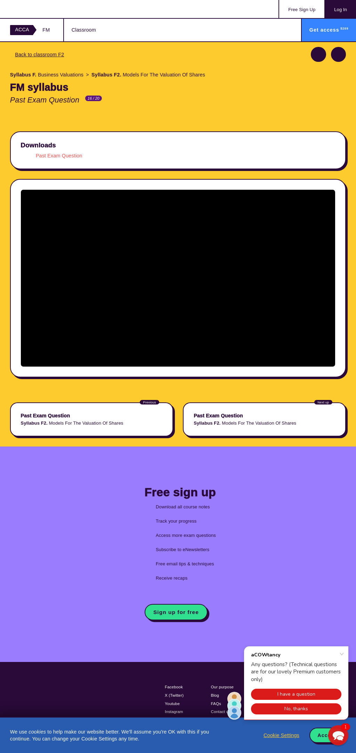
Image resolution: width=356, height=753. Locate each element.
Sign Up (301, 9)
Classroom (84, 30)
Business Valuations (46, 74)
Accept (326, 735)
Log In (340, 9)
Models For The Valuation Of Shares (148, 74)
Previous (318, 54)
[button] (338, 735)
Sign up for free (176, 612)
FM (46, 30)
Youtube (172, 704)
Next (338, 54)
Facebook (174, 687)
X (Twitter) (174, 695)
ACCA (22, 29)
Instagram (174, 712)
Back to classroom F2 (39, 54)
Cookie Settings (281, 735)
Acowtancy (38, 9)
